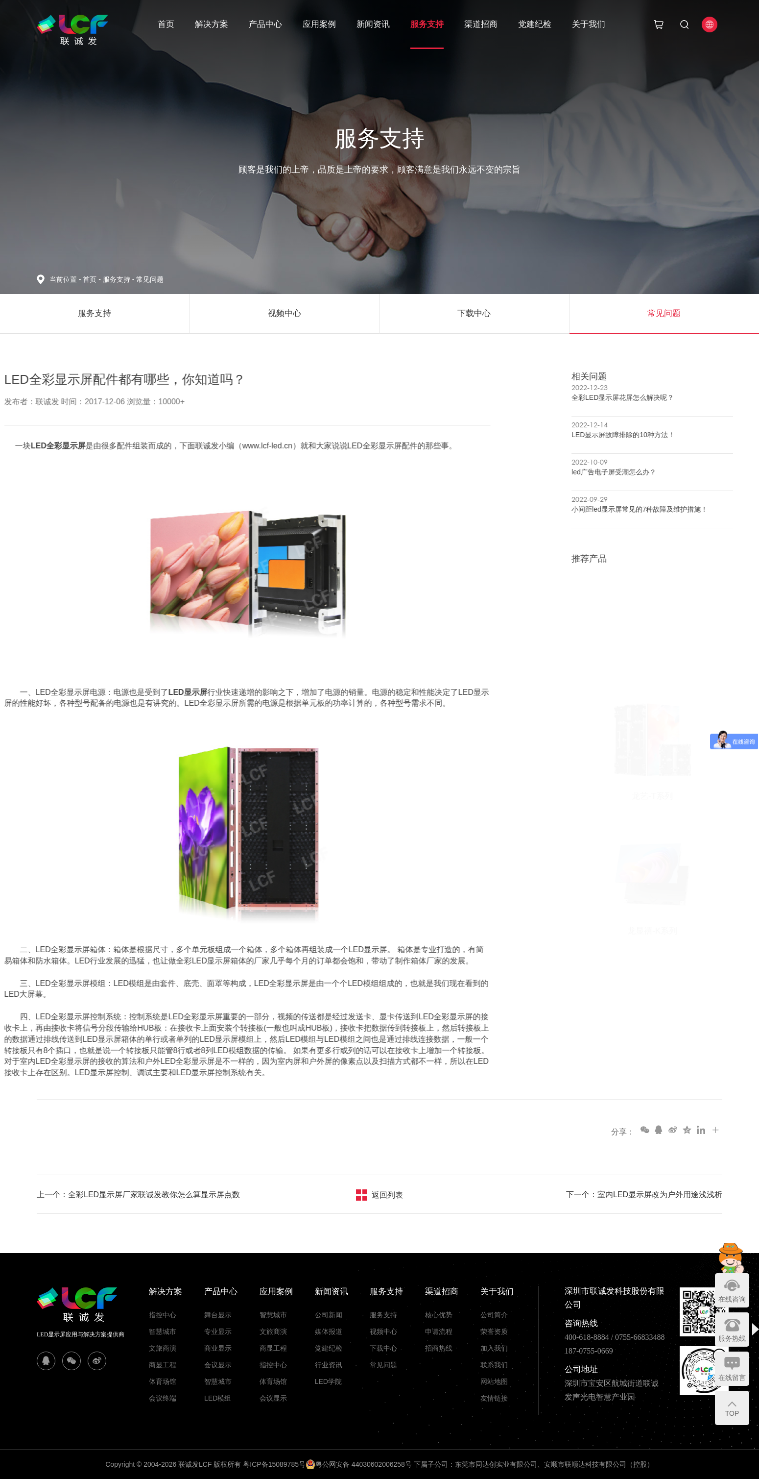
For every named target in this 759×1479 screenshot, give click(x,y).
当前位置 (66, 279)
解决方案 (211, 24)
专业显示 (218, 1331)
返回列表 (387, 1195)
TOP (732, 1413)
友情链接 (494, 1398)
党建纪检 (534, 24)
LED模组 (217, 1398)
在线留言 (732, 1377)
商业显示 (218, 1348)
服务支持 (427, 24)
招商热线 (438, 1348)
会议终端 (162, 1398)
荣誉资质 (494, 1331)
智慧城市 (162, 1331)
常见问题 (150, 279)
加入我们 (494, 1348)
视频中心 (383, 1331)
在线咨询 (732, 1299)
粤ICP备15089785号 (274, 1464)
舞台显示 (218, 1315)
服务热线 (732, 1338)
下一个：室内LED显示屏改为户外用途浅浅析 (644, 1194)
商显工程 (162, 1365)
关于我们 (588, 24)
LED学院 (328, 1381)
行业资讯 (328, 1365)
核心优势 (438, 1315)
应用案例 (319, 24)
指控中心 (162, 1315)
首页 (166, 24)
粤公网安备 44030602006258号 (359, 1464)
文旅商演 (162, 1348)
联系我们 (494, 1365)
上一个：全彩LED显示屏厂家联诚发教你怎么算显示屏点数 (138, 1194)
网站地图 (494, 1381)
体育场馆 (162, 1381)
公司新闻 (328, 1315)
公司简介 (494, 1315)
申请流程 (438, 1331)
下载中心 (383, 1348)
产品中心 (265, 24)
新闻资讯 (373, 24)
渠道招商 (481, 24)
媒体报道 (328, 1331)
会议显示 (218, 1365)
